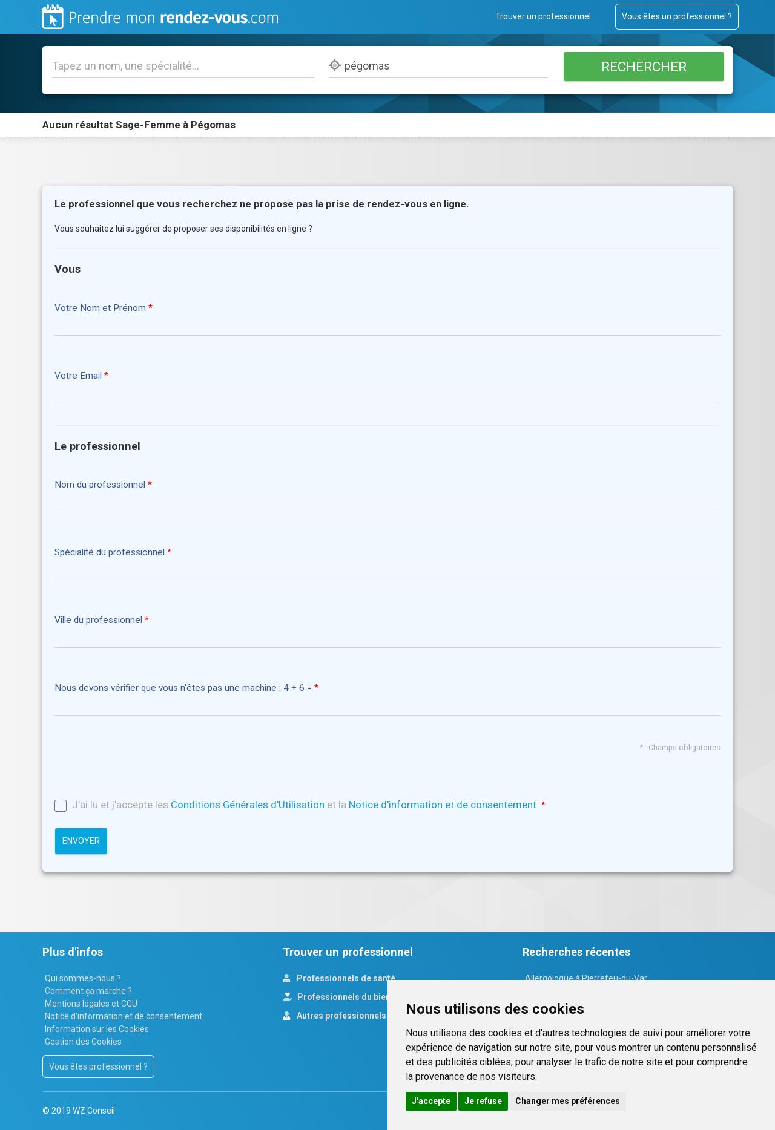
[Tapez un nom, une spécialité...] (183, 65)
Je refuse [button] (483, 1101)
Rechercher (643, 66)
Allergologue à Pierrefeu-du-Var (586, 978)
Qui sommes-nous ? (83, 978)
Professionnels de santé (345, 978)
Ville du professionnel (98, 620)
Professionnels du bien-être (353, 997)
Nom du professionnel (99, 485)
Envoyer (81, 841)
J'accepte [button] (431, 1101)
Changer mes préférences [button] (567, 1101)
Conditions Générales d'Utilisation (248, 805)
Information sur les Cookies (97, 1029)
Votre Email (78, 376)
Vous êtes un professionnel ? (677, 16)
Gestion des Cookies (83, 1042)
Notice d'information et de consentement (442, 805)
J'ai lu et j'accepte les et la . (305, 805)
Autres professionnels (340, 1016)
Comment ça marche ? (88, 991)
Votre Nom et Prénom (100, 308)
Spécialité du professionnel (109, 552)
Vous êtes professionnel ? (98, 1066)
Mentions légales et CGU (91, 1003)
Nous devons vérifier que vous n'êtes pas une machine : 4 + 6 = (184, 688)
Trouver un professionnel (543, 16)
